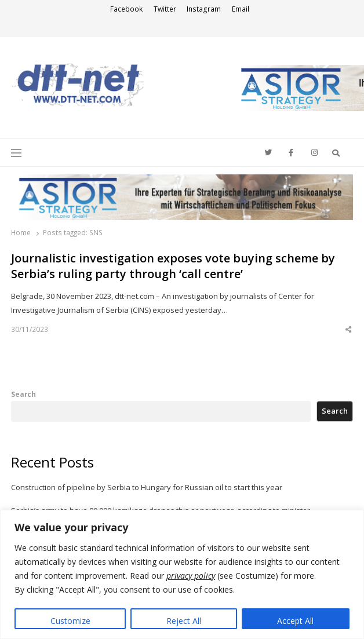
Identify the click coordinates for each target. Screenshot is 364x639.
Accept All (295, 620)
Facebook (126, 9)
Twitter (165, 9)
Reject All (183, 620)
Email (240, 9)
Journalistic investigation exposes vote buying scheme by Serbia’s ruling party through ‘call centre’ (173, 266)
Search (23, 394)
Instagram (204, 9)
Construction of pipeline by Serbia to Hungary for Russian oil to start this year (146, 487)
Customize (70, 620)
